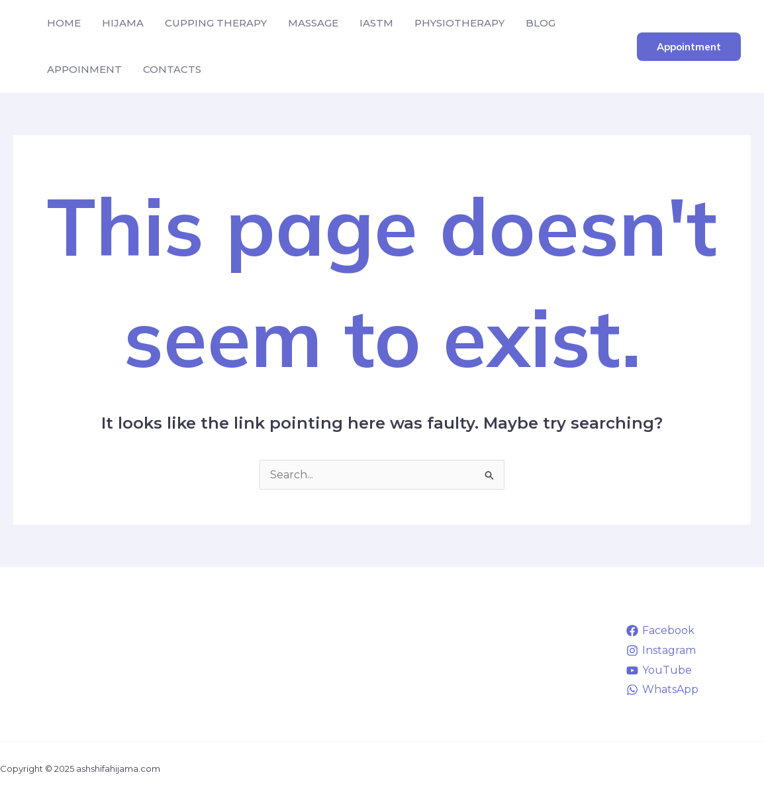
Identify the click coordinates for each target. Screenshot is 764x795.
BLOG (540, 23)
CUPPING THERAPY (216, 23)
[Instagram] (661, 651)
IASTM (376, 23)
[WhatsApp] (662, 690)
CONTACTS (172, 69)
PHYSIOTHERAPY (459, 23)
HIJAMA (123, 23)
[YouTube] (659, 670)
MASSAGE (313, 23)
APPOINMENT (84, 69)
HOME (64, 23)
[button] (689, 46)
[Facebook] (660, 631)
